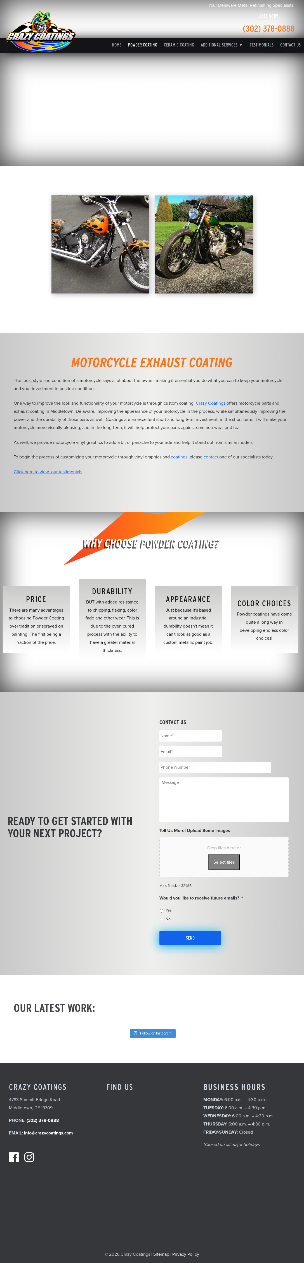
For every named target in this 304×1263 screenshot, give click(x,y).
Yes (169, 910)
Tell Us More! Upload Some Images (194, 830)
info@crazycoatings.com (48, 1133)
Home (116, 45)
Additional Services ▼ (222, 45)
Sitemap (161, 1254)
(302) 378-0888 (268, 28)
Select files (224, 862)
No (168, 919)
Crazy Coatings (210, 403)
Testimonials (262, 45)
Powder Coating (142, 45)
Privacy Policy (185, 1254)
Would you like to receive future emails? (201, 898)
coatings (179, 457)
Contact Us (290, 45)
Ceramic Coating (179, 45)
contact (211, 457)
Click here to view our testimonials (48, 472)
